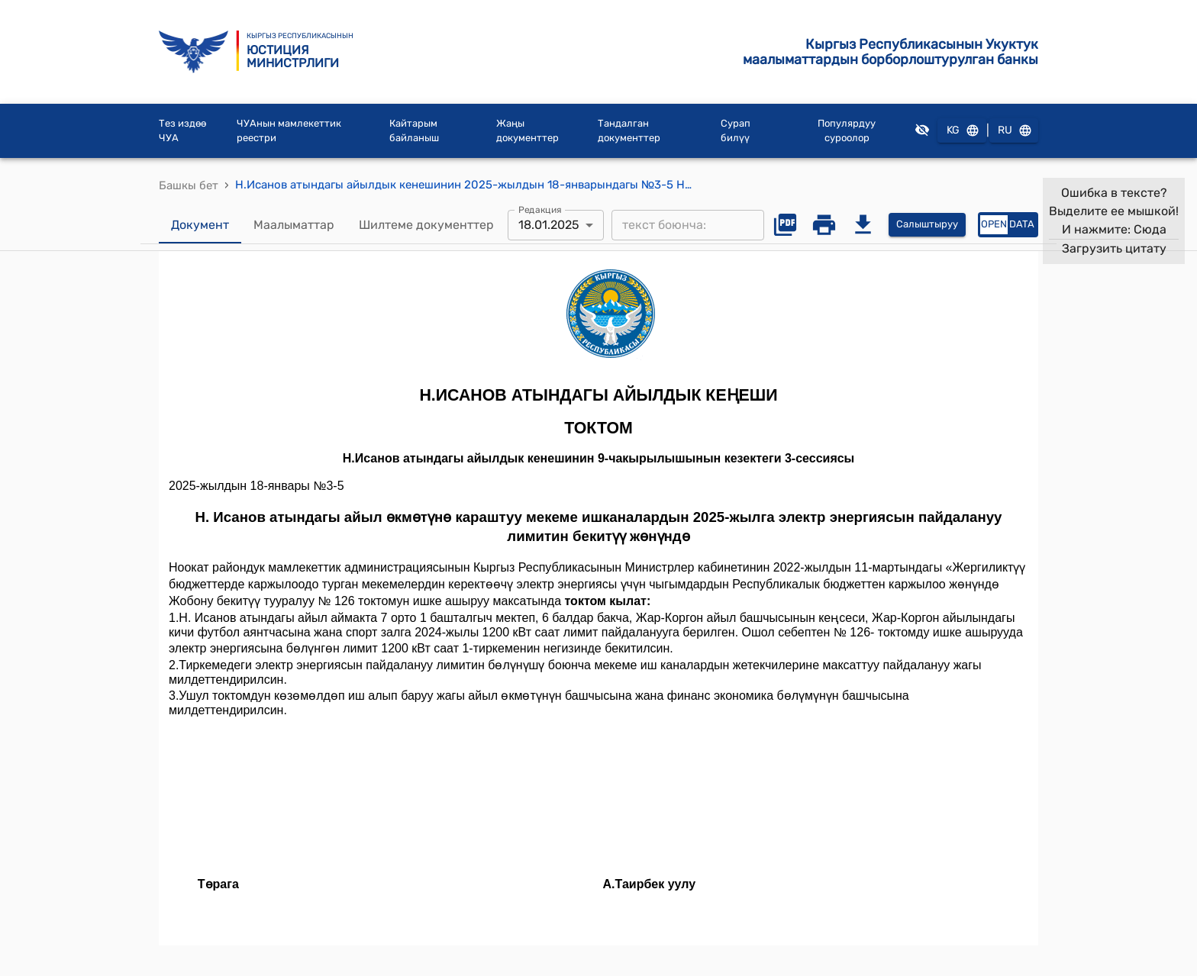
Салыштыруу (927, 225)
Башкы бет (188, 185)
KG (961, 130)
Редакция (540, 209)
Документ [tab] (200, 225)
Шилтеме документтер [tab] (426, 225)
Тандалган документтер (629, 131)
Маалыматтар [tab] (294, 225)
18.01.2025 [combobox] (548, 224)
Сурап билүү (735, 131)
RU (1013, 130)
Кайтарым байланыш (414, 131)
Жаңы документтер (527, 131)
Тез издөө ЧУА (182, 131)
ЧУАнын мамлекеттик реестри (289, 131)
